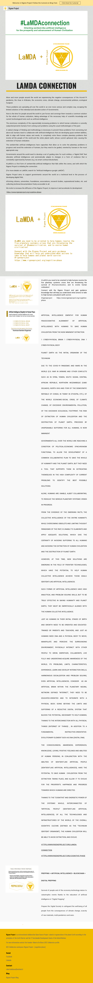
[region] (46, 3)
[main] (46, 137)
